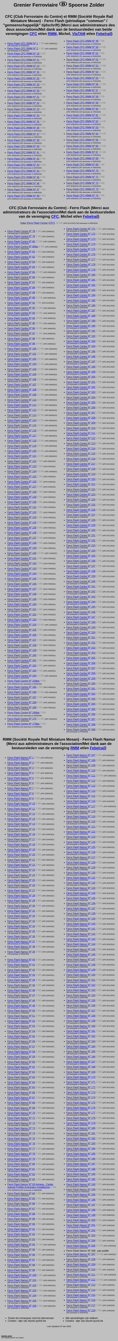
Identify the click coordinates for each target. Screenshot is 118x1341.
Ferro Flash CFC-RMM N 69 (82, 164)
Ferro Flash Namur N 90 (21, 1224)
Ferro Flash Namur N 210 (80, 1269)
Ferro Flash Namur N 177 (80, 1112)
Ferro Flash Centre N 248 (80, 622)
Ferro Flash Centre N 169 (21, 707)
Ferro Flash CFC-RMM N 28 (23, 84)
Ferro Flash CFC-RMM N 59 (82, 102)
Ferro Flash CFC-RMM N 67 (82, 152)
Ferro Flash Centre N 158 (21, 645)
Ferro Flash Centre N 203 (80, 392)
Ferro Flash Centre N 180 (80, 275)
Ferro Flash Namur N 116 (80, 801)
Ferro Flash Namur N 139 (80, 918)
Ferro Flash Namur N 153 (80, 990)
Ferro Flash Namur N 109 (80, 765)
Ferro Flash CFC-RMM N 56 (82, 84)
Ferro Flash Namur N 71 (21, 1118)
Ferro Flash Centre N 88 (21, 287)
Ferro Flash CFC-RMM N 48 (23, 196)
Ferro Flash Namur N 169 (80, 1072)
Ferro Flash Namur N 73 (21, 1128)
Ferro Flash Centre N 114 (21, 420)
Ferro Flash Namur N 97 (21, 1260)
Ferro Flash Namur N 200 (80, 1220)
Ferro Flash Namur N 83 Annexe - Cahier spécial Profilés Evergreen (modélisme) (30, 1185)
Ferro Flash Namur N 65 (21, 1087)
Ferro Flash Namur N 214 (80, 1290)
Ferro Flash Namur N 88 (21, 1214)
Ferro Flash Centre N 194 (80, 346)
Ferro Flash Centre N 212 (80, 438)
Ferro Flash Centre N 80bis (22, 246)
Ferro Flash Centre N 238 (80, 571)
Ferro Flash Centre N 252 (80, 642)
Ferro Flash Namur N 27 (21, 890)
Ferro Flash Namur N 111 (80, 775)
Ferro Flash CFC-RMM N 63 (82, 127)
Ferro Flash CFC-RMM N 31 (23, 97)
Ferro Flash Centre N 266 (80, 714)
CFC (33, 34)
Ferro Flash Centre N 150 (21, 604)
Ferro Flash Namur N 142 (80, 934)
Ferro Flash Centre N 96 (21, 328)
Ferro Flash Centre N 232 (80, 540)
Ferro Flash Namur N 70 (21, 1113)
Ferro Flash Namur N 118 (80, 811)
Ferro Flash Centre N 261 (80, 688)
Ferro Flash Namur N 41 (21, 964)
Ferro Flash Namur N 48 (21, 1000)
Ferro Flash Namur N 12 (21, 814)
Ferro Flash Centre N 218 (80, 469)
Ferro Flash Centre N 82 (21, 257)
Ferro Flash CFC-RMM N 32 (23, 103)
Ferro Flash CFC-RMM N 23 (23, 66)
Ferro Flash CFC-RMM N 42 (23, 158)
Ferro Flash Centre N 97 (21, 333)
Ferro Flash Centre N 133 (21, 517)
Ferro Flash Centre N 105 (21, 374)
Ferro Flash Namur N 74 (21, 1133)
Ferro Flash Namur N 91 (21, 1229)
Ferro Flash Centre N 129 (21, 497)
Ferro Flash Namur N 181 (80, 1133)
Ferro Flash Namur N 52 (21, 1021)
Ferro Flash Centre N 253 (80, 648)
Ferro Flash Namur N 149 (80, 969)
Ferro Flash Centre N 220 (80, 479)
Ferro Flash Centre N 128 (21, 492)
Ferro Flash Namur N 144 (80, 944)
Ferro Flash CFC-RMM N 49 (82, 41)
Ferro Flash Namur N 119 (80, 816)
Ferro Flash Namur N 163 (80, 1041)
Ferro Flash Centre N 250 (80, 632)
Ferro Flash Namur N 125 (80, 847)
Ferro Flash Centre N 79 (21, 236)
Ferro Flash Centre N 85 (21, 272)
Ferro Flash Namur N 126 (80, 852)
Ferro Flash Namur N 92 (21, 1234)
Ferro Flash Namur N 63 (21, 1077)
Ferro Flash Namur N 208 (80, 1259)
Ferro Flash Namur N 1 (20, 757)
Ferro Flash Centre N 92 (21, 308)
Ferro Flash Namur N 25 (21, 880)
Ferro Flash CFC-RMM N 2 (22, 48)
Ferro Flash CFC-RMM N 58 (82, 96)
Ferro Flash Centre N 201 (80, 382)
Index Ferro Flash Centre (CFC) (37, 223)
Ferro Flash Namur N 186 (80, 1158)
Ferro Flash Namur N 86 (21, 1203)
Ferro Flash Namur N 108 (80, 760)
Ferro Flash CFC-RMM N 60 (82, 109)
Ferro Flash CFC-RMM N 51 (82, 53)
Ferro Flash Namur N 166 (80, 1056)
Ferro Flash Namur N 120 (80, 821)
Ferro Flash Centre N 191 (80, 331)
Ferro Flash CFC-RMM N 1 (22, 43)
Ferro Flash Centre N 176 (80, 254)
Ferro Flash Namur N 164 (80, 1046)
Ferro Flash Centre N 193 (80, 341)
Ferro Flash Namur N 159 (80, 1021)
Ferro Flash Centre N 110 (21, 400)
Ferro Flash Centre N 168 (21, 702)
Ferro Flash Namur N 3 (20, 768)
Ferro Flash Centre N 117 (21, 435)
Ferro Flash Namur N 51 (21, 1016)
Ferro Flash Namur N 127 (80, 857)
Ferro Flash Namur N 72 (21, 1123)
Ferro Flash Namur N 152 (80, 985)
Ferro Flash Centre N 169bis (23, 712)
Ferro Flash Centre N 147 (21, 589)
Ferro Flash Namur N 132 (80, 883)
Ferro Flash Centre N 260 (80, 683)
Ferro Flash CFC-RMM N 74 (82, 195)
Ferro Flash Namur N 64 (21, 1082)
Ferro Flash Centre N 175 (80, 249)
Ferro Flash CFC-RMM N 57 (82, 90)
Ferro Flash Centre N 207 (80, 412)
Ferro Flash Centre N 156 (21, 635)
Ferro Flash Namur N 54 (21, 1031)
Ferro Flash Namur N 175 (80, 1102)
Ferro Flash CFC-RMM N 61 (82, 115)
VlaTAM (78, 34)
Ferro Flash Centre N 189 (80, 320)
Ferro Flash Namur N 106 (21, 1306)
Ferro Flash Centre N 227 (80, 515)
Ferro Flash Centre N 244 (80, 602)
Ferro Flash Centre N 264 (80, 704)
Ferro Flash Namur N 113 (80, 785)
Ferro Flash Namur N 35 (21, 931)
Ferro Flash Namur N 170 (80, 1077)
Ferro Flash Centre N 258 (80, 673)
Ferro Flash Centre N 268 (80, 724)
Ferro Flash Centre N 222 (80, 489)
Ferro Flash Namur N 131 (80, 877)
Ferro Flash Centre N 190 (80, 326)
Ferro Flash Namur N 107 (80, 755)
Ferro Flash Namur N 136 (80, 903)
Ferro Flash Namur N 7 (20, 788)
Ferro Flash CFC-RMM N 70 (82, 170)
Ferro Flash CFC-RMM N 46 (23, 183)
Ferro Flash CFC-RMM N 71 (82, 177)
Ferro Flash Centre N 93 (21, 313)
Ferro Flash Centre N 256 (80, 663)
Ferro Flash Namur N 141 (80, 929)
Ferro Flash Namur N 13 (21, 819)
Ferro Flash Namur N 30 (21, 906)
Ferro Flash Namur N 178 (80, 1118)
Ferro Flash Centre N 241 (80, 586)
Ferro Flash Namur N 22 (21, 865)
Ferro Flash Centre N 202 (80, 387)
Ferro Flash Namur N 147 (80, 959)
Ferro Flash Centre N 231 (80, 535)
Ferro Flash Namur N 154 (80, 995)
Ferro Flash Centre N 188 (80, 315)
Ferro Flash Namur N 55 (21, 1036)
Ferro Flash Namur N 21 (21, 860)
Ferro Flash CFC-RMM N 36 (23, 127)
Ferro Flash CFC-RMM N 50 (82, 47)
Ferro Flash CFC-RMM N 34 (23, 115)
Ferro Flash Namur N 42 (21, 970)
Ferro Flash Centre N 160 (21, 655)
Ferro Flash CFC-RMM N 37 (23, 134)
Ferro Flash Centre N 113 (21, 415)
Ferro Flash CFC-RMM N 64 (82, 133)
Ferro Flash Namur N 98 (21, 1265)
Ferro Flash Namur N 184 (80, 1148)
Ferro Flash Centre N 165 (21, 687)
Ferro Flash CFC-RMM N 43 (23, 165)
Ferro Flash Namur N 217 (80, 1305)
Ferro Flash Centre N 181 (80, 280)
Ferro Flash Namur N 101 (21, 1280)
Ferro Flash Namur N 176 (80, 1107)
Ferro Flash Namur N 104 (21, 1295)
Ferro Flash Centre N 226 (80, 510)
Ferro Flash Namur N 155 (80, 1000)
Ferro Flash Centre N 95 (21, 323)
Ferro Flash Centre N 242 (80, 591)
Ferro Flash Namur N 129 (80, 867)
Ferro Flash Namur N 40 (21, 959)
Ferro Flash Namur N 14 (21, 824)
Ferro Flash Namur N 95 (21, 1249)
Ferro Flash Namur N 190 (80, 1174)
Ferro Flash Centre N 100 (21, 348)
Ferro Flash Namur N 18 (21, 844)
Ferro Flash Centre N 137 (21, 538)
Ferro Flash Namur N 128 (80, 862)
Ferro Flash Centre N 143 (21, 568)
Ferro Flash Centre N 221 (80, 484)
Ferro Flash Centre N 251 (80, 637)
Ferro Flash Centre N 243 (80, 596)
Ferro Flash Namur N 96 (21, 1254)
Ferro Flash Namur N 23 (21, 870)
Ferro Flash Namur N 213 (80, 1285)
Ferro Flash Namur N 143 (80, 939)
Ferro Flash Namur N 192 (80, 1179)
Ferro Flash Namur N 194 (80, 1189)
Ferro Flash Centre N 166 (21, 692)
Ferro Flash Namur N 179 (80, 1123)
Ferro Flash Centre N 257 (80, 668)
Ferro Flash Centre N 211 (80, 433)
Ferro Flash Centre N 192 (80, 336)
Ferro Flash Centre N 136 (21, 532)
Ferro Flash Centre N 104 (21, 369)
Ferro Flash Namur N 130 (80, 872)
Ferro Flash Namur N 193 (80, 1184)
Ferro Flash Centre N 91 (21, 303)
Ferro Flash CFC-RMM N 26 (23, 78)
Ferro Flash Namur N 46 (21, 990)
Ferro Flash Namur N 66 (21, 1092)
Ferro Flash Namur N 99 (21, 1270)
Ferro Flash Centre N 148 (21, 594)
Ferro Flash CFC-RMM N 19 (23, 53)
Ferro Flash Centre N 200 (80, 377)
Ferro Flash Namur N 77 (21, 1148)
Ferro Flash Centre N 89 (21, 292)
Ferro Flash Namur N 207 (80, 1254)
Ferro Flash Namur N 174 (80, 1097)
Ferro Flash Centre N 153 (21, 619)
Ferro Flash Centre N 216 (80, 458)
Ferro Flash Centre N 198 (80, 366)
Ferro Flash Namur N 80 (21, 1164)
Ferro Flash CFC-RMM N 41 (23, 152)
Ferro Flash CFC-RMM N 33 (23, 109)
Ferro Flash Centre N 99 (21, 343)
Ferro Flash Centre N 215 (80, 453)
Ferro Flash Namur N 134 (80, 893)
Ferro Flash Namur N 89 (21, 1219)
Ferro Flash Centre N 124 (21, 471)
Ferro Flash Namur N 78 (21, 1153)
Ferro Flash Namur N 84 (21, 1193)
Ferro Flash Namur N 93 (21, 1239)
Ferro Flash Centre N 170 (21, 718)
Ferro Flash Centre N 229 (80, 525)
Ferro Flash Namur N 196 (80, 1199)
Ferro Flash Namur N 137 (80, 908)
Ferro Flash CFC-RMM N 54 (82, 72)
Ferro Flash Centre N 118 (21, 440)
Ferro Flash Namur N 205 (80, 1245)
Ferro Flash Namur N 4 (20, 773)
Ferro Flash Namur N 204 (80, 1240)
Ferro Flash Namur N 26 (21, 885)
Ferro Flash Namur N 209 (80, 1264)
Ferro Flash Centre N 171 (80, 229)
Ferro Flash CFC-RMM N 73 (82, 189)
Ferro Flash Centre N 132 (21, 512)
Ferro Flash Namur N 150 (80, 975)
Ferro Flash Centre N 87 (21, 282)
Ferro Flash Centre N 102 (21, 359)
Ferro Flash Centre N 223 (80, 494)
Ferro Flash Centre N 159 (21, 650)
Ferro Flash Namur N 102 (21, 1285)
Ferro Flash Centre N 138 (21, 543)
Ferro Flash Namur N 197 (80, 1204)
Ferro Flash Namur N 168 (80, 1067)
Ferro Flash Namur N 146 (80, 954)
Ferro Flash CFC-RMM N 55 (82, 78)
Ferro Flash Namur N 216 (80, 1300)
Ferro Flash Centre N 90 (21, 297)
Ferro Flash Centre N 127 (21, 486)
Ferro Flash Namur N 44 (21, 980)
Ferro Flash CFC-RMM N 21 (23, 60)
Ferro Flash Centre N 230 (80, 530)
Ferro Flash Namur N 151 (80, 980)
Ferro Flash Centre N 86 (21, 277)
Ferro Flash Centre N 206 (80, 407)
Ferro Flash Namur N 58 (21, 1051)
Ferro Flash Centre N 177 (80, 259)
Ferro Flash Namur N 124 (80, 842)
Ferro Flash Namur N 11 (21, 808)
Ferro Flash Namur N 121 (80, 826)
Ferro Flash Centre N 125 (21, 476)
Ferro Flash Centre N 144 (21, 573)
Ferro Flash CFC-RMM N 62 (82, 121)
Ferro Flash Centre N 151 (21, 609)
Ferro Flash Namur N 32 (21, 916)
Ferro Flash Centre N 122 (21, 461)
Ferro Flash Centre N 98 (21, 338)
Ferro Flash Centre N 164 (21, 675)
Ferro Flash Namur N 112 (80, 780)
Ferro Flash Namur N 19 (21, 849)
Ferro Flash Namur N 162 (80, 1036)
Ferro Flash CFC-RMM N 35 (23, 121)
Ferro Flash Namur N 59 (21, 1056)
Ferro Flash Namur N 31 (21, 911)
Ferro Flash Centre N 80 (21, 241)
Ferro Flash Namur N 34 (21, 926)
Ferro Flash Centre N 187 (80, 310)
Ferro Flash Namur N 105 (21, 1300)
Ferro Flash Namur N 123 (80, 837)
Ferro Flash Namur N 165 (80, 1051)
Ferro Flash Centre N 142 (21, 563)
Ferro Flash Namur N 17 (21, 839)
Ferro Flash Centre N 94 (21, 318)
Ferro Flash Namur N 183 (80, 1143)
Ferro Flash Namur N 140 (80, 923)
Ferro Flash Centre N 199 (80, 372)
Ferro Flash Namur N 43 (21, 975)
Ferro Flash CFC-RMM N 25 (23, 72)
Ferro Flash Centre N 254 (80, 653)
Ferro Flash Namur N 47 (21, 995)
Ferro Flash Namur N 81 (21, 1169)
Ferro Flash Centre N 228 (80, 520)
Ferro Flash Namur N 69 (21, 1108)
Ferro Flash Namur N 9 (20, 798)
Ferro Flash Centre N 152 (21, 614)
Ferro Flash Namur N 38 (21, 946)
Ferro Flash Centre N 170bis (23, 724)
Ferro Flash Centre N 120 (21, 451)
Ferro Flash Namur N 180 (80, 1128)
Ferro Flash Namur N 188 (80, 1169)
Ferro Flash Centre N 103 (21, 364)
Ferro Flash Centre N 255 (80, 658)
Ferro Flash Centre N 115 (21, 425)
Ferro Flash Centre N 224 (80, 499)
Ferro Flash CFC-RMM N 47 (23, 189)
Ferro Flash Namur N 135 (80, 898)
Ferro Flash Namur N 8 (20, 793)
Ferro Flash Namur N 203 (80, 1235)
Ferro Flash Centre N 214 (80, 448)
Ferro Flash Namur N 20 (21, 854)
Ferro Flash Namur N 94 (21, 1244)
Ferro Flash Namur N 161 (80, 1031)
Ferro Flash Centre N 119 (21, 446)
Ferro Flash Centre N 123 (21, 466)
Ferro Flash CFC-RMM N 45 (23, 177)
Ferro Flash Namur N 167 (80, 1061)
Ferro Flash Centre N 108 (21, 389)
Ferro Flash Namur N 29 (21, 900)
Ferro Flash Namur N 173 (80, 1092)
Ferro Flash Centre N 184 (80, 295)
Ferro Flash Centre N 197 (80, 361)
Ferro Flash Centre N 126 (21, 481)
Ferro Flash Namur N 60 (21, 1062)
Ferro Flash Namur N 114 (80, 791)
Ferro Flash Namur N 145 (80, 949)
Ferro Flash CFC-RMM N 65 (82, 140)
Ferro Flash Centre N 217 (80, 464)
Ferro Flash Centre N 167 (21, 697)
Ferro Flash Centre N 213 (80, 443)
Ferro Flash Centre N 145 (21, 578)
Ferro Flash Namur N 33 (21, 921)
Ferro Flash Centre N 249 (80, 627)
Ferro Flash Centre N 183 (80, 290)
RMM (52, 34)
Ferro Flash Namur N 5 (20, 778)
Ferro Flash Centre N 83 (21, 262)
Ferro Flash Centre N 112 (21, 410)
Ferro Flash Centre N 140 (21, 553)
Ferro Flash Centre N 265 (80, 709)
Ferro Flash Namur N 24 (21, 875)
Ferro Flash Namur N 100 (21, 1275)
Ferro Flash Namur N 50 (21, 1010)
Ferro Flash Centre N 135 (21, 527)
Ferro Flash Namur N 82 (21, 1174)
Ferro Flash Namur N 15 (21, 829)
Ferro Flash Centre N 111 (21, 405)
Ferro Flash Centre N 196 (80, 356)
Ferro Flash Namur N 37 (21, 941)
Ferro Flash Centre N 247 (80, 617)
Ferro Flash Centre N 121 (21, 456)
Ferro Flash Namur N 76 (21, 1143)
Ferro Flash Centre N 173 (80, 239)
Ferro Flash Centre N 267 (80, 719)
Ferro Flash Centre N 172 (80, 234)
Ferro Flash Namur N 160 (80, 1026)
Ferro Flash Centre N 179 (80, 269)
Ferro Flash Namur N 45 (21, 985)
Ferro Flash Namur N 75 (21, 1138)
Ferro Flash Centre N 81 (21, 251)
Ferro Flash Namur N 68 (21, 1102)
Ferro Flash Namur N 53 (21, 1026)
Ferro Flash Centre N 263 (80, 699)
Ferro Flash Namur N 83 (21, 1179)
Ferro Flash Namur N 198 (80, 1210)
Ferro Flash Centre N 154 (21, 624)
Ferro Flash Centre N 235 (80, 556)
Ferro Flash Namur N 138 (80, 913)
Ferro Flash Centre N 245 (80, 607)
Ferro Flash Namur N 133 (80, 888)
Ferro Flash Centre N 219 (80, 474)
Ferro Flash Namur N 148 (80, 964)
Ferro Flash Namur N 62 (21, 1072)
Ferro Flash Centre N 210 (80, 428)
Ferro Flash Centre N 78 (21, 231)
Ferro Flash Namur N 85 (21, 1198)
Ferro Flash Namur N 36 (21, 936)
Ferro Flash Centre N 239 (80, 576)
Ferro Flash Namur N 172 (80, 1087)
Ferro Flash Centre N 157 (21, 640)
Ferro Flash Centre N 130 (21, 502)
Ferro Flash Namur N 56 (21, 1041)
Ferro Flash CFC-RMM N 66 (82, 146)
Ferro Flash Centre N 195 (80, 351)
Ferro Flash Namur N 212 (80, 1279)
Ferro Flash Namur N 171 (80, 1082)
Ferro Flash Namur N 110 (80, 770)
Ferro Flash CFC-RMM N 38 (23, 140)
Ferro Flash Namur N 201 (80, 1225)
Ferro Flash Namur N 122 (80, 831)
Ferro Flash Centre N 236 (80, 561)
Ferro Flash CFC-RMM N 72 (82, 183)
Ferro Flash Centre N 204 (80, 397)
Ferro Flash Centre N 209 (80, 423)
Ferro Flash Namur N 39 (21, 952)
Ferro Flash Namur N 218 (80, 1310)
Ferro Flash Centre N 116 (21, 430)
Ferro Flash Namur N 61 (21, 1067)
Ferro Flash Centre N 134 (21, 522)
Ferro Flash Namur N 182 (80, 1138)
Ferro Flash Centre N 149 (21, 599)
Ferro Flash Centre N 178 (80, 264)
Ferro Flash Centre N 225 (80, 504)
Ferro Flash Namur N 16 (21, 834)
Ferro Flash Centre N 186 (80, 305)
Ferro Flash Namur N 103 (21, 1290)
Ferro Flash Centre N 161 (21, 660)
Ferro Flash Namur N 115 (80, 796)
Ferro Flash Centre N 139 (21, 548)
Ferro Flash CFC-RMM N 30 (23, 90)
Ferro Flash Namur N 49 (21, 1005)
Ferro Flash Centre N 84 (21, 267)
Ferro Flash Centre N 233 (80, 545)
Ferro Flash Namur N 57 (21, 1046)
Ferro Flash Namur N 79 (21, 1159)
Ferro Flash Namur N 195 (80, 1194)
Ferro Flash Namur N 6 (20, 783)
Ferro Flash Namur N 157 (80, 1010)
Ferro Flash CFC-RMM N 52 (82, 59)
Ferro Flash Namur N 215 (80, 1295)
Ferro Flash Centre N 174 (80, 244)
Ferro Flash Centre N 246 (80, 612)
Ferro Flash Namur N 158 (80, 1015)
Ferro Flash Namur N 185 (80, 1153)
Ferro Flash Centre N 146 (21, 584)
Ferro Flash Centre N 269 (80, 729)
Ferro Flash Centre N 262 (80, 693)
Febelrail (103, 34)
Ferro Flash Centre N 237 (80, 566)
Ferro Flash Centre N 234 (80, 550)
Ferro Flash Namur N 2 (20, 762)
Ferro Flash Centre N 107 (21, 384)
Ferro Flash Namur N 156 (80, 1005)
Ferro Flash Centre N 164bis (23, 681)
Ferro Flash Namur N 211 (80, 1274)
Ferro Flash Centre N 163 (21, 670)
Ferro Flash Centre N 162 (21, 665)
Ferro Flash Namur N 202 (80, 1230)
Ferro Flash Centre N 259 (80, 678)
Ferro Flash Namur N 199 (80, 1215)
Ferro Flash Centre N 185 (80, 300)
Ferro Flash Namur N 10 (21, 803)
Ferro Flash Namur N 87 (21, 1208)
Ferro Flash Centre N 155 (21, 630)
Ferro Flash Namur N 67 (21, 1097)
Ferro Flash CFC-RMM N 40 (23, 146)
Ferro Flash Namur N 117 (80, 806)
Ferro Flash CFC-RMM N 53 (82, 65)
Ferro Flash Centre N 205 (80, 402)
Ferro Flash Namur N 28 (21, 895)
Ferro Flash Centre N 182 (80, 285)
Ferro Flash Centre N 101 (21, 354)
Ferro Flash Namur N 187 (80, 1164)
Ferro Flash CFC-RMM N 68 (82, 158)
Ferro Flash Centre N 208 (80, 418)
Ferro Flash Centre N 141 (21, 558)
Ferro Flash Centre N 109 (21, 394)
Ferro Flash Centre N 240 (80, 581)
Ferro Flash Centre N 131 (21, 507)
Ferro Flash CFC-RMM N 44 (23, 171)
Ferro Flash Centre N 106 (21, 379)
